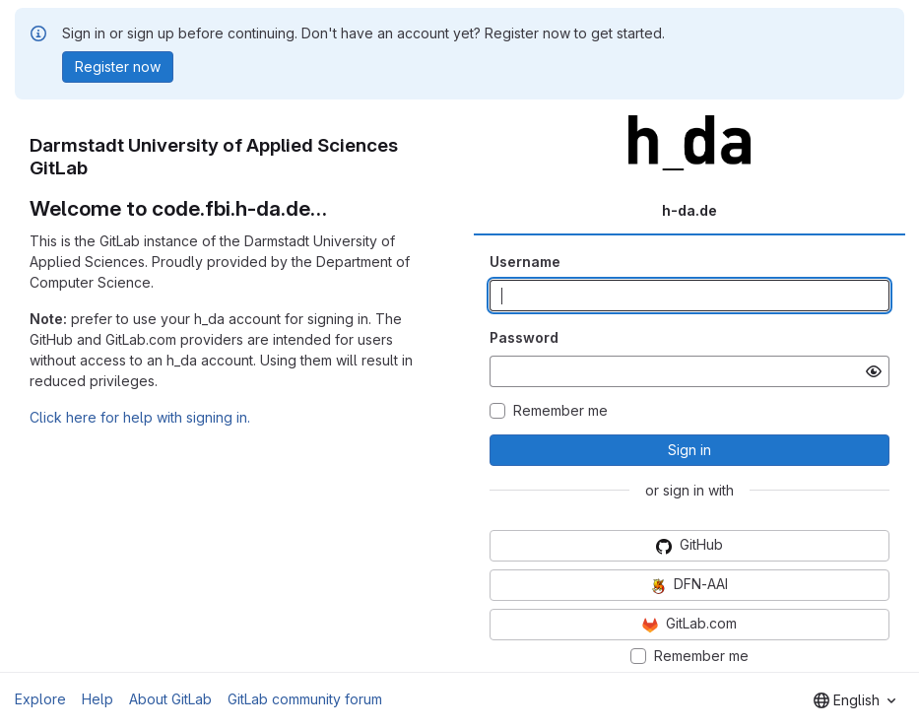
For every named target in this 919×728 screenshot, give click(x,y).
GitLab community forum (305, 699)
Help (97, 699)
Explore (40, 699)
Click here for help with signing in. (140, 417)
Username (525, 261)
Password (524, 337)
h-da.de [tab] (689, 210)
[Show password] (873, 371)
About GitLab (170, 699)
